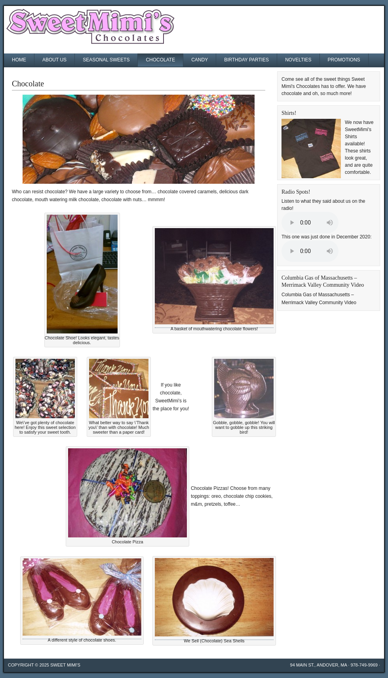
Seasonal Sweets (106, 60)
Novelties (298, 60)
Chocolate (160, 60)
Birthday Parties (246, 60)
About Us (54, 60)
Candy (199, 60)
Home (19, 60)
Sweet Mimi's (65, 665)
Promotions (344, 60)
